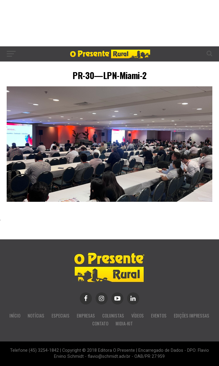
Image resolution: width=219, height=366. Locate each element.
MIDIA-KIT (124, 323)
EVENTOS (159, 315)
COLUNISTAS (113, 315)
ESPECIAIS (60, 315)
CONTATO (100, 323)
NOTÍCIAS (36, 315)
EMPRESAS (86, 315)
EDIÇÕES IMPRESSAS (191, 315)
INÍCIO (14, 315)
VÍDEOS (137, 315)
